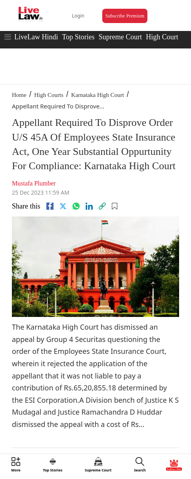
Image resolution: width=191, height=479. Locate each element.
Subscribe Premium (124, 16)
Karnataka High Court (97, 95)
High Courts (48, 95)
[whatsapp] (76, 206)
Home (19, 95)
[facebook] (49, 206)
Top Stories (78, 37)
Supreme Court (120, 37)
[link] (102, 206)
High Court (162, 37)
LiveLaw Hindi (36, 37)
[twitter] (63, 206)
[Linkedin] (89, 206)
